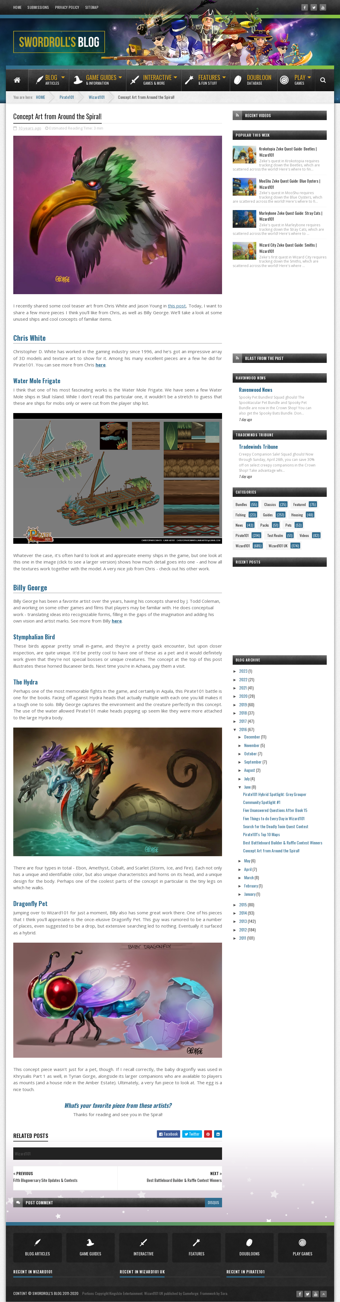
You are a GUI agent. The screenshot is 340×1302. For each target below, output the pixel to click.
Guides (268, 514)
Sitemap (91, 7)
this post (177, 306)
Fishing (241, 514)
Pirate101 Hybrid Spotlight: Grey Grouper (274, 794)
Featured (299, 504)
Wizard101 (243, 545)
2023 (243, 671)
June (248, 787)
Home (17, 7)
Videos (304, 535)
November (252, 745)
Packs (264, 525)
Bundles (241, 504)
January (250, 894)
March (249, 877)
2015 (243, 904)
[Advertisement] (280, 311)
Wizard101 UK (278, 545)
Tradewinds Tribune (258, 446)
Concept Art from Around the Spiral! (271, 850)
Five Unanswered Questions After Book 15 (275, 810)
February (251, 885)
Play (300, 82)
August (250, 770)
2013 (243, 921)
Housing (297, 514)
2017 (243, 721)
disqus (213, 1202)
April (248, 869)
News (239, 525)
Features (209, 82)
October (251, 753)
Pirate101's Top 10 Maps (261, 834)
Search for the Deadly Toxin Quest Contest (275, 826)
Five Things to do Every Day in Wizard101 (274, 818)
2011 (243, 938)
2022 (243, 679)
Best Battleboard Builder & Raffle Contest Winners (282, 842)
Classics (270, 504)
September (253, 762)
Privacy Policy (67, 7)
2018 (243, 713)
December (252, 736)
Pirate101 (242, 535)
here (101, 365)
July (247, 778)
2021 (243, 687)
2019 (243, 704)
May (247, 860)
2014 (243, 913)
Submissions (38, 7)
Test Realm (275, 535)
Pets (288, 525)
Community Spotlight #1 (261, 802)
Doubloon (259, 82)
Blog (52, 82)
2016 (243, 729)
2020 (243, 696)
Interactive (157, 82)
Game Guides (101, 82)
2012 (243, 929)
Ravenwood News (255, 389)
